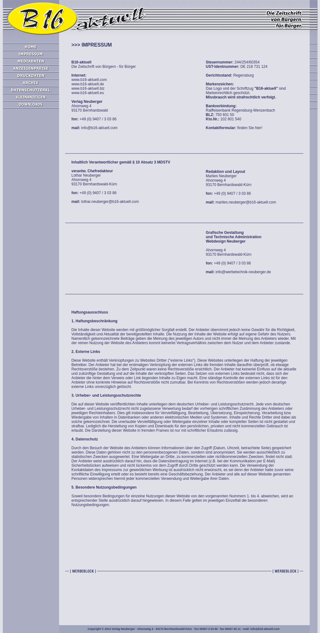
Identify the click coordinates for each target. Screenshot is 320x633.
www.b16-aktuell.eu (88, 93)
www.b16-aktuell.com (89, 80)
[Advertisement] (31, 219)
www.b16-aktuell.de (88, 84)
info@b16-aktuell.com (99, 128)
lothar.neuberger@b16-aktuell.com (109, 201)
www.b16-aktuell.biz (88, 88)
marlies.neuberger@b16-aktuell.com (245, 202)
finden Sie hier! (249, 128)
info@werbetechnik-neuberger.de (243, 272)
